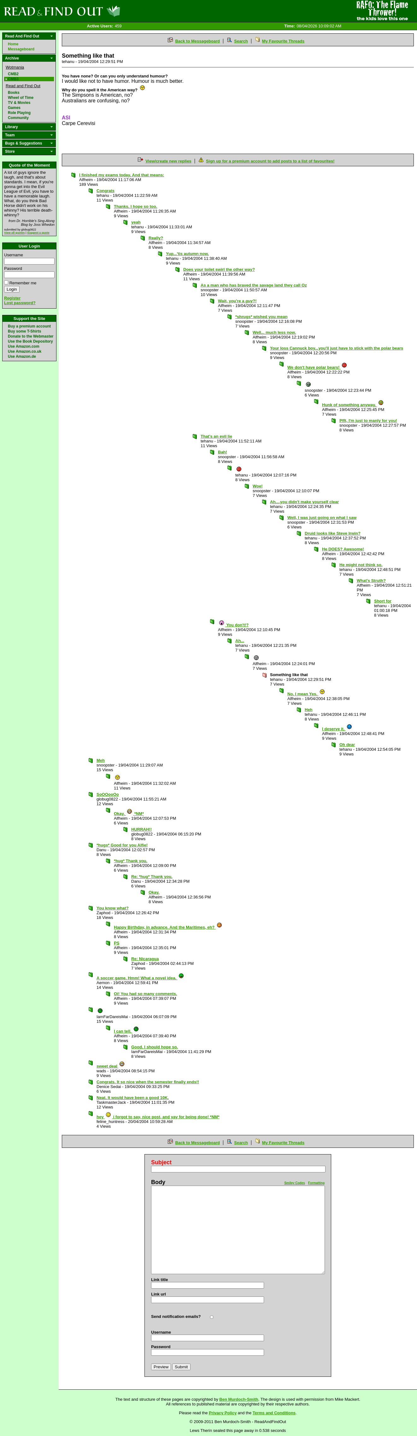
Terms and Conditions (274, 1412)
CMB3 (13, 79)
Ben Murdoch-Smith (238, 1399)
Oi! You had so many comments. (145, 993)
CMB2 (13, 74)
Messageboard (21, 49)
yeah (136, 222)
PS (116, 943)
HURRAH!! (141, 829)
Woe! (258, 486)
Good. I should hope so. (154, 1047)
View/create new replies (168, 161)
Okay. (154, 892)
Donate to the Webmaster (30, 336)
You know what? (113, 908)
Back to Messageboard (197, 41)
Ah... (239, 640)
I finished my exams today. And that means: (121, 175)
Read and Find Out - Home (95, 11)
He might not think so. (361, 564)
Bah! (222, 452)
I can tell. (126, 1031)
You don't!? (234, 625)
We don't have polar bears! (317, 367)
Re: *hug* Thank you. (152, 876)
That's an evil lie (216, 436)
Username (13, 255)
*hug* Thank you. (130, 860)
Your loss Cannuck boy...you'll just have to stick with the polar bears (336, 348)
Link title (159, 1279)
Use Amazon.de (22, 356)
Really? (156, 238)
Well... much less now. (274, 332)
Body (158, 1182)
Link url (158, 1294)
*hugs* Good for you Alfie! (122, 845)
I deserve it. (337, 729)
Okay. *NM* (129, 813)
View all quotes (14, 232)
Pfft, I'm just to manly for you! (368, 420)
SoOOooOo (108, 794)
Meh (101, 760)
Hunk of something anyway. (353, 404)
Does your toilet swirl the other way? (219, 269)
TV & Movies (19, 102)
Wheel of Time (20, 97)
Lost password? (20, 302)
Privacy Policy (223, 1412)
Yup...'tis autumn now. (187, 253)
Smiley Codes (294, 1183)
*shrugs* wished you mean (261, 316)
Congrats (106, 190)
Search (241, 41)
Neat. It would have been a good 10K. (133, 1097)
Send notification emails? (176, 1316)
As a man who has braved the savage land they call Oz (254, 285)
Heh (309, 709)
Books (14, 92)
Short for (382, 601)
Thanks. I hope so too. (135, 206)
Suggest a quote (38, 232)
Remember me (23, 283)
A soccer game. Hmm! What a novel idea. (140, 978)
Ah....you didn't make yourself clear (304, 501)
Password (13, 268)
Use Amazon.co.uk (24, 351)
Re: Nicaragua (145, 958)
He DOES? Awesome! (343, 549)
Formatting (316, 1183)
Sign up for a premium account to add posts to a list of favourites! (270, 161)
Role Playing (19, 113)
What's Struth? (371, 580)
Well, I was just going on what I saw (321, 517)
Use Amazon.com (23, 346)
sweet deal (111, 1066)
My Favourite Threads (283, 41)
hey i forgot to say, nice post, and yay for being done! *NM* (158, 1116)
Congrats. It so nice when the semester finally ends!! (148, 1082)
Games (14, 107)
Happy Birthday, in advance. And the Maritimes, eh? (168, 927)
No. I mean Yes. (306, 694)
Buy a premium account (29, 326)
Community (18, 118)
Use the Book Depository (30, 341)
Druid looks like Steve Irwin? (333, 533)
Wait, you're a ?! (237, 301)
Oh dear (347, 744)
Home (13, 44)
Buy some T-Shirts (24, 331)
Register (12, 298)
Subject (161, 1162)
